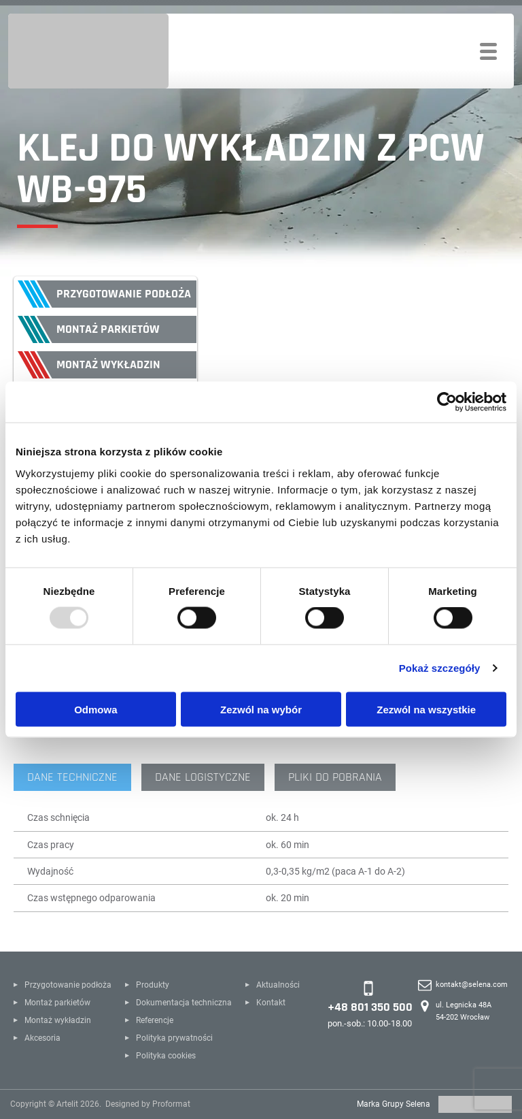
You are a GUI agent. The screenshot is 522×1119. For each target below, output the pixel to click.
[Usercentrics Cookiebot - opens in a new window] (446, 402)
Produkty (152, 985)
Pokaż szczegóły (440, 668)
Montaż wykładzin (108, 364)
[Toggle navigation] (488, 51)
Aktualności (278, 985)
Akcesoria (42, 1038)
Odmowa (95, 709)
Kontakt (270, 1002)
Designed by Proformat (147, 1104)
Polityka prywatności (174, 1038)
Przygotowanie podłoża (123, 294)
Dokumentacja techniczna (184, 1002)
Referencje (154, 1020)
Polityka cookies (166, 1055)
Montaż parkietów (108, 329)
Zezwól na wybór (261, 709)
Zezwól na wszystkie (426, 709)
